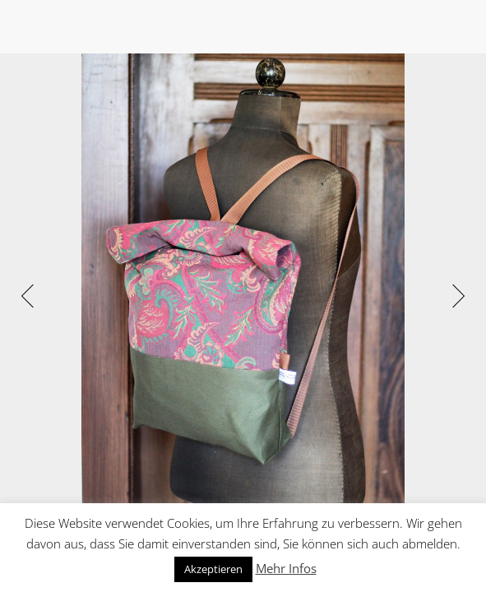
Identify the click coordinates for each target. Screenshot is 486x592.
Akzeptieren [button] (213, 569)
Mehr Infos (286, 568)
